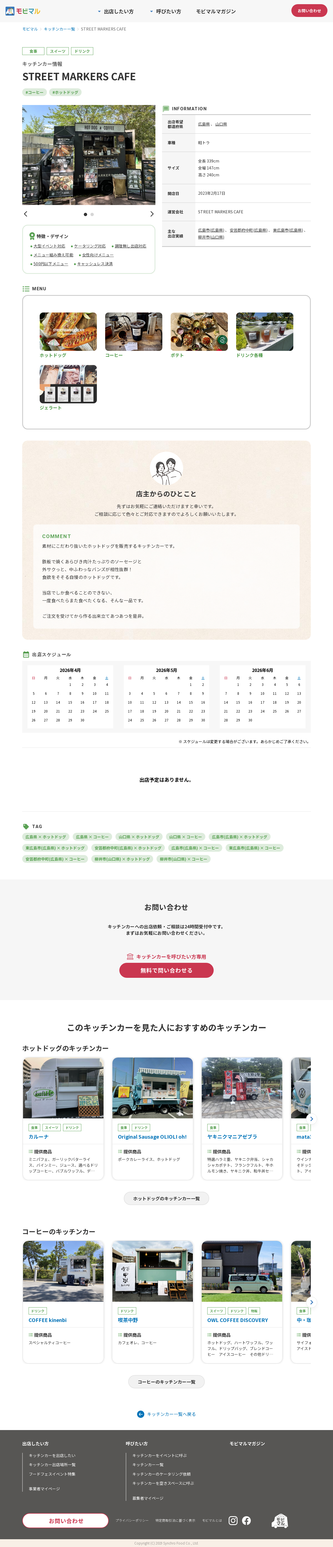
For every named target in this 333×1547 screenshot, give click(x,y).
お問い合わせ (309, 10)
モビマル (30, 29)
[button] (25, 214)
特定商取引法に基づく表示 (175, 1520)
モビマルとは (212, 1520)
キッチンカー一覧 (59, 29)
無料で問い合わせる (166, 970)
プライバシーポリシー (132, 1520)
